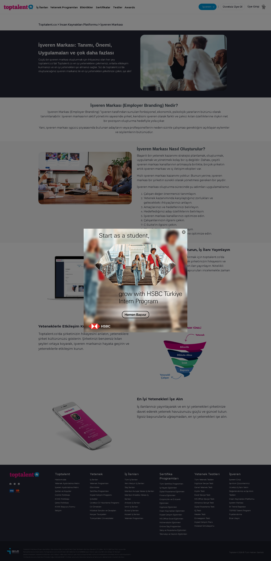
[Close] (184, 232)
